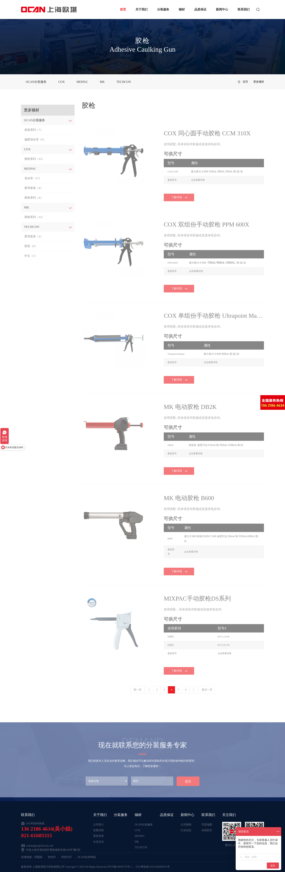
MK (102, 81)
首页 (123, 9)
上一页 (149, 690)
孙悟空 (52, 857)
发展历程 (98, 830)
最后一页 (207, 689)
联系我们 (244, 9)
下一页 (194, 690)
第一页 (138, 689)
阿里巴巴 (66, 857)
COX (61, 81)
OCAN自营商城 (86, 857)
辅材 (182, 9)
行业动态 (186, 830)
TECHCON (124, 81)
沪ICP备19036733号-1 (119, 866)
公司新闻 (186, 824)
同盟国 (38, 857)
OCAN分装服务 (36, 81)
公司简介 (98, 824)
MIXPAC (82, 81)
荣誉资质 (98, 836)
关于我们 (141, 9)
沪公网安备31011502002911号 (152, 866)
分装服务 (163, 9)
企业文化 (98, 841)
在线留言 (207, 830)
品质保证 (200, 9)
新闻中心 (222, 9)
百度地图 (207, 824)
